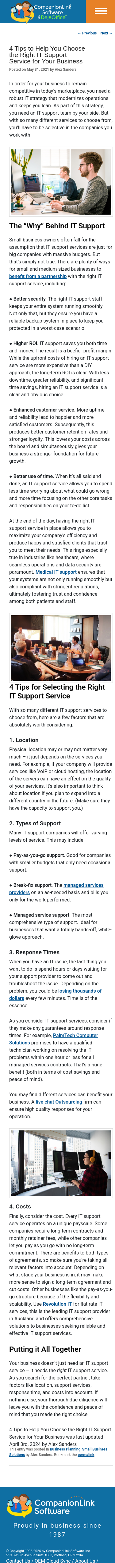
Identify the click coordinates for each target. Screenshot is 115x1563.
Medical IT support (56, 572)
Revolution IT (57, 1304)
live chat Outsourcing (59, 1102)
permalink (86, 1455)
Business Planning (65, 1449)
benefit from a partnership (38, 276)
